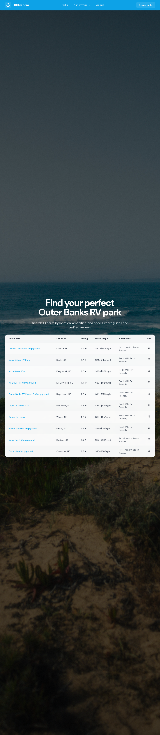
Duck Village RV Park (19, 359)
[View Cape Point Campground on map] (149, 439)
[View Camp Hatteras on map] (149, 416)
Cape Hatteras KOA (19, 405)
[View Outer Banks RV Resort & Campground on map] (149, 393)
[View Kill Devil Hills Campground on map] (149, 382)
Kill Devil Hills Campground (22, 382)
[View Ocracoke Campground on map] (149, 451)
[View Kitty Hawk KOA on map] (149, 371)
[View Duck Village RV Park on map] (149, 359)
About (100, 5)
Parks (65, 5)
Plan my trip (82, 5)
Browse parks (145, 5)
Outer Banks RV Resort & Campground (29, 394)
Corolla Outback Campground (24, 348)
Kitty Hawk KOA (17, 371)
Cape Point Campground (22, 439)
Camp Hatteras (17, 417)
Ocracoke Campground (21, 451)
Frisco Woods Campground (23, 428)
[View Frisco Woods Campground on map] (149, 428)
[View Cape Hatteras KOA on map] (149, 405)
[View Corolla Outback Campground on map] (149, 348)
